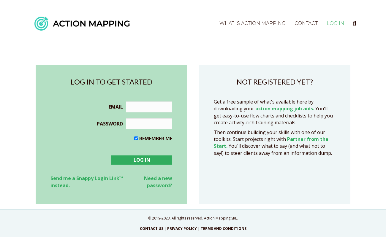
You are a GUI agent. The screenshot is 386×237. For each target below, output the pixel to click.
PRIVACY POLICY (182, 228)
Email (116, 107)
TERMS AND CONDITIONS (223, 228)
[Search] (352, 23)
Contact (306, 23)
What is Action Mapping (252, 23)
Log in (335, 23)
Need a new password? (158, 181)
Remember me (155, 138)
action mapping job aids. (284, 108)
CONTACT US (151, 228)
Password (110, 123)
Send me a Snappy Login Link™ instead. (86, 181)
